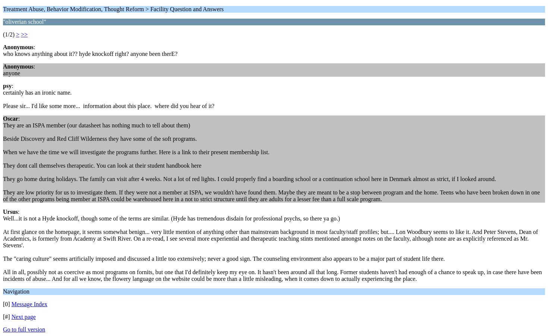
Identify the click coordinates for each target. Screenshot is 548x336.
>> (24, 34)
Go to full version (24, 329)
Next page (24, 317)
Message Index (29, 304)
